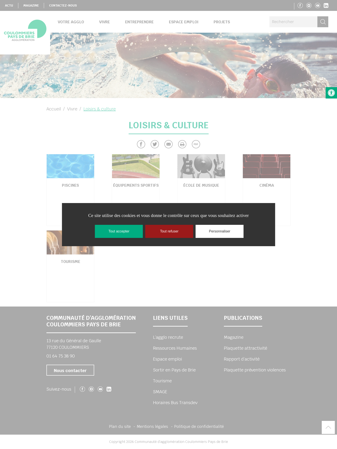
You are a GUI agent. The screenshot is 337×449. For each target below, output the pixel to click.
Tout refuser (169, 231)
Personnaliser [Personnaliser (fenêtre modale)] (219, 231)
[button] (331, 92)
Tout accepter (118, 231)
